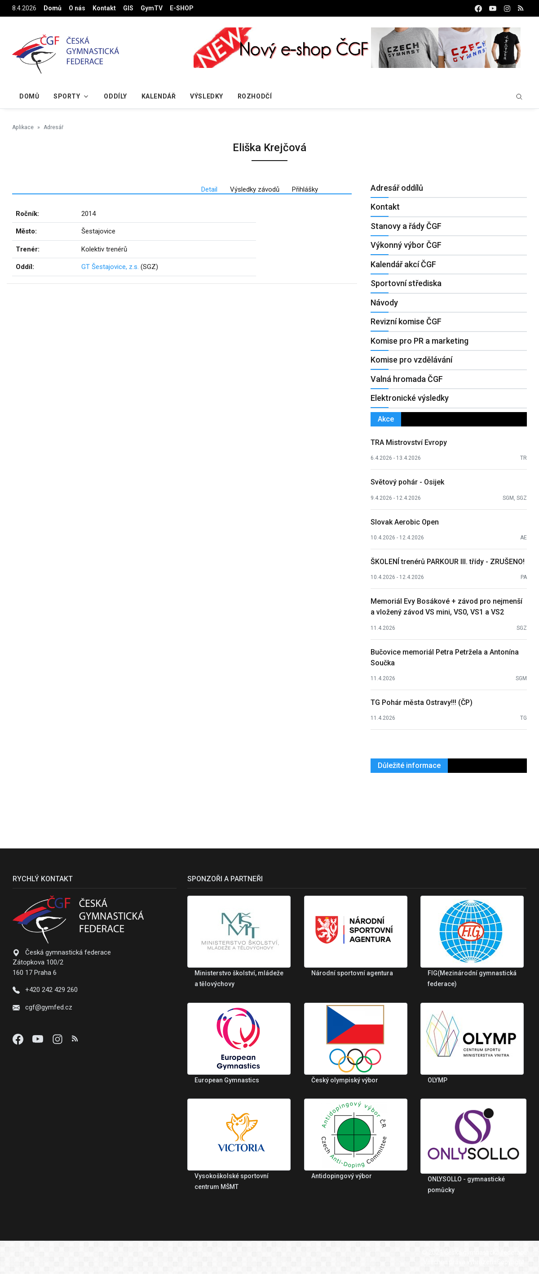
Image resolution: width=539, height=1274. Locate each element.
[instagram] (507, 8)
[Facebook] (19, 1039)
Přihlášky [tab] (305, 189)
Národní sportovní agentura (352, 973)
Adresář (53, 127)
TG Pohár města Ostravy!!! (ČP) (422, 702)
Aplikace (23, 127)
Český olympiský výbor (344, 1080)
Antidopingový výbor (341, 1176)
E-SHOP (182, 8)
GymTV (152, 8)
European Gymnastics (226, 1080)
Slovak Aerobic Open (405, 522)
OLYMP (437, 1080)
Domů (53, 8)
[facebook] (478, 8)
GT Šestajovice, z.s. (110, 267)
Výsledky (206, 96)
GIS (128, 8)
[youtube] (493, 8)
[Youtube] (38, 1039)
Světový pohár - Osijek (407, 482)
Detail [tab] (209, 189)
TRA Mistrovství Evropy (409, 442)
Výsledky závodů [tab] (254, 189)
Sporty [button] (66, 96)
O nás (77, 8)
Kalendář (158, 96)
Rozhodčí (255, 96)
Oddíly (115, 96)
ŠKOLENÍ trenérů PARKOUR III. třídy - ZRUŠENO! (448, 561)
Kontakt (104, 8)
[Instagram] (58, 1039)
